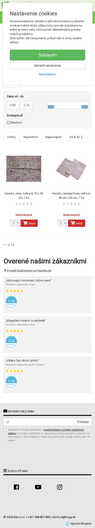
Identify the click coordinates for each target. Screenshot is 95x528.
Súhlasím (48, 55)
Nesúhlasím (47, 74)
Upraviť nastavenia (47, 65)
